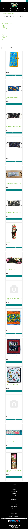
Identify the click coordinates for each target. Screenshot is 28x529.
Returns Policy (14, 508)
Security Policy (14, 513)
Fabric (3, 26)
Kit (2, 40)
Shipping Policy (14, 504)
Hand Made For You (6, 32)
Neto (17, 527)
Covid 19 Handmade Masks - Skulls (13, 212)
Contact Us (14, 497)
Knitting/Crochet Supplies (7, 21)
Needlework (4, 28)
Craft (3, 29)
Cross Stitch (4, 24)
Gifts (3, 33)
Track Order (14, 489)
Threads (3, 25)
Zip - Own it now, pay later (14, 511)
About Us (14, 495)
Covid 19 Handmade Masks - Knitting (14, 126)
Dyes (3, 38)
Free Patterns (5, 36)
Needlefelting (4, 42)
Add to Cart (14, 75)
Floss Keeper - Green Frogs (12, 327)
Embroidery (4, 39)
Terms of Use (14, 501)
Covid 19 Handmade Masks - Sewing (13, 183)
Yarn (3, 19)
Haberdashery (5, 30)
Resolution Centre (14, 491)
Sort (11, 47)
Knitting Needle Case (10, 413)
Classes (3, 35)
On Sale (3, 34)
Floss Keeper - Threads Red (12, 355)
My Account (14, 487)
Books (3, 27)
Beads (3, 37)
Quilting (3, 22)
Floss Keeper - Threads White (12, 384)
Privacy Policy (14, 506)
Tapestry (4, 43)
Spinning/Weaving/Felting (7, 23)
